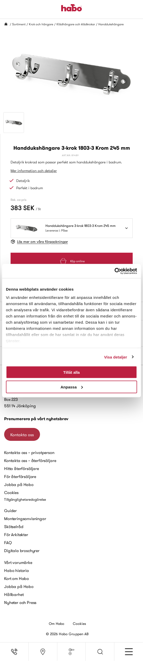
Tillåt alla (71, 372)
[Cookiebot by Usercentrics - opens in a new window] (114, 271)
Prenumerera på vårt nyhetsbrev (36, 418)
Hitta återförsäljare (21, 468)
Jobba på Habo (19, 484)
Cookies (11, 492)
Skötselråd (13, 526)
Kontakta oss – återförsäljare (30, 460)
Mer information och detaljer (34, 170)
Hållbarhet (13, 594)
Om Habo (57, 623)
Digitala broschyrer (21, 550)
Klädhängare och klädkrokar (76, 24)
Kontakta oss (22, 434)
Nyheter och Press (20, 602)
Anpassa (71, 387)
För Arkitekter (16, 534)
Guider (10, 510)
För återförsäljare (20, 476)
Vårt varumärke (18, 562)
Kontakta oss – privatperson (29, 452)
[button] (100, 651)
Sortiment (19, 24)
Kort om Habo (16, 578)
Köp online (72, 261)
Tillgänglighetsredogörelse (25, 499)
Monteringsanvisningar (25, 518)
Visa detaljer (115, 357)
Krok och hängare (41, 24)
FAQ (8, 542)
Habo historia (16, 570)
